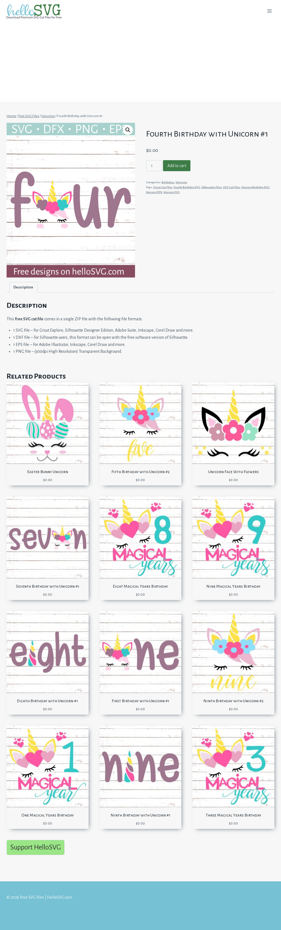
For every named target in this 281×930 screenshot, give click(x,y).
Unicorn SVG (172, 192)
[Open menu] (269, 11)
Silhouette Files (211, 187)
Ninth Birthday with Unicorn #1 (140, 815)
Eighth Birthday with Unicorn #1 (47, 701)
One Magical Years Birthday (47, 815)
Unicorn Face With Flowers (233, 472)
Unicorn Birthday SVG (255, 187)
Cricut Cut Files (162, 187)
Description (23, 287)
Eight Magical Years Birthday (140, 586)
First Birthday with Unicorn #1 (140, 701)
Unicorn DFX (154, 192)
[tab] (23, 287)
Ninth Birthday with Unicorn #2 (233, 701)
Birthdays (168, 182)
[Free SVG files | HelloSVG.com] (36, 11)
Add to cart (176, 165)
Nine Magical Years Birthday (233, 586)
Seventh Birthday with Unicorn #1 (47, 586)
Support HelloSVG (35, 847)
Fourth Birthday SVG (187, 187)
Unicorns (181, 182)
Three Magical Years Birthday (233, 815)
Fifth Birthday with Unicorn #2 (140, 472)
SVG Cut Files (231, 187)
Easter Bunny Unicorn (47, 472)
